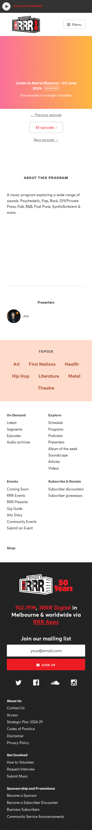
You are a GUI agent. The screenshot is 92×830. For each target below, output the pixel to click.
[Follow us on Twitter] (18, 683)
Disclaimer (15, 736)
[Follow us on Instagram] (74, 683)
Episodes (14, 435)
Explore (54, 415)
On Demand (16, 415)
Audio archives (18, 442)
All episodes (46, 127)
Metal (74, 376)
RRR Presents (17, 502)
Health (72, 364)
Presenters (56, 442)
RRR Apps (46, 621)
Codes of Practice (21, 728)
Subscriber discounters (66, 489)
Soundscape (58, 455)
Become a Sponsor (22, 795)
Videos (53, 468)
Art (16, 364)
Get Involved (17, 755)
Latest (11, 422)
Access (12, 715)
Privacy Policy (18, 742)
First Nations (42, 364)
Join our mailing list (46, 638)
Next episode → (46, 139)
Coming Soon (18, 489)
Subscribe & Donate (64, 481)
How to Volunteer (20, 762)
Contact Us (16, 708)
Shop (11, 548)
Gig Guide (14, 508)
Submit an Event (20, 528)
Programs (55, 429)
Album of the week (62, 448)
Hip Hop (20, 376)
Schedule (55, 422)
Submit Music (17, 776)
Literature (48, 376)
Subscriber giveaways (65, 495)
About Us (14, 701)
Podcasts (55, 435)
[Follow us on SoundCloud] (55, 683)
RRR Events (16, 495)
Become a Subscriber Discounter (32, 802)
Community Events (22, 521)
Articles (54, 461)
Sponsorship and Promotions (31, 788)
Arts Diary (14, 515)
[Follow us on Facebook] (36, 683)
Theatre (46, 388)
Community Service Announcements (35, 816)
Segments (14, 429)
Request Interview (21, 769)
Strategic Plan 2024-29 (25, 722)
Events (12, 481)
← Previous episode (46, 115)
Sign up (45, 665)
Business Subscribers (23, 809)
